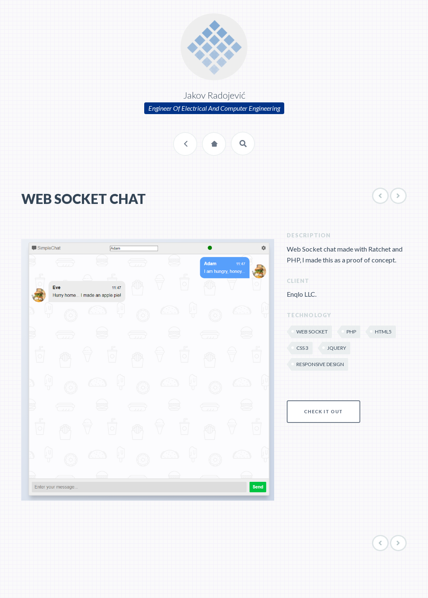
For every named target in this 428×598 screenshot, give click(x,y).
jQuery (336, 348)
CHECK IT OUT (323, 411)
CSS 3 (302, 348)
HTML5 (383, 331)
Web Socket (312, 331)
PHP (351, 331)
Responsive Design (320, 364)
